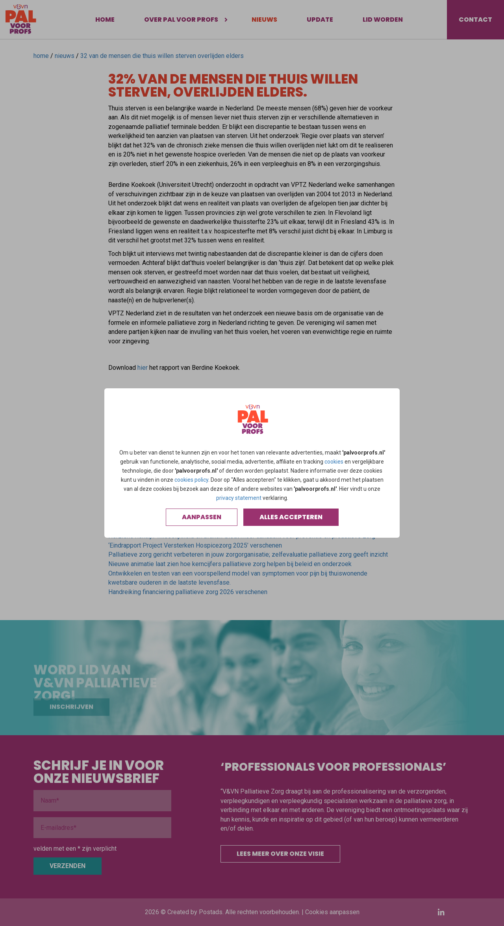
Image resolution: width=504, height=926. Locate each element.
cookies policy (191, 480)
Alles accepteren (290, 517)
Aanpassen (201, 517)
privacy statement (238, 498)
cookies (333, 461)
